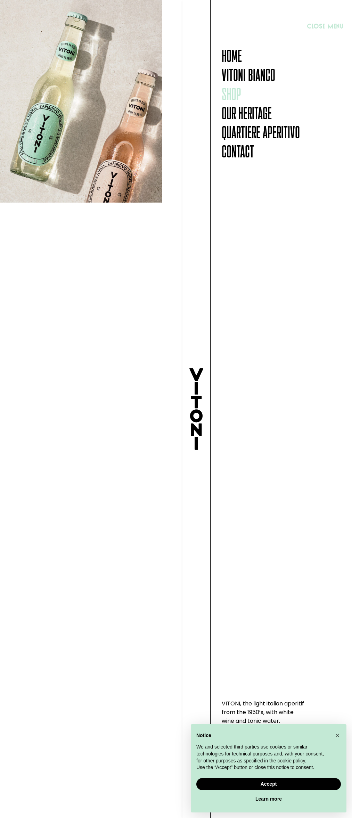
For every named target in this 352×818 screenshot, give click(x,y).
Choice (206, 429)
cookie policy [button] (291, 760)
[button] (337, 735)
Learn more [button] (268, 799)
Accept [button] (269, 784)
